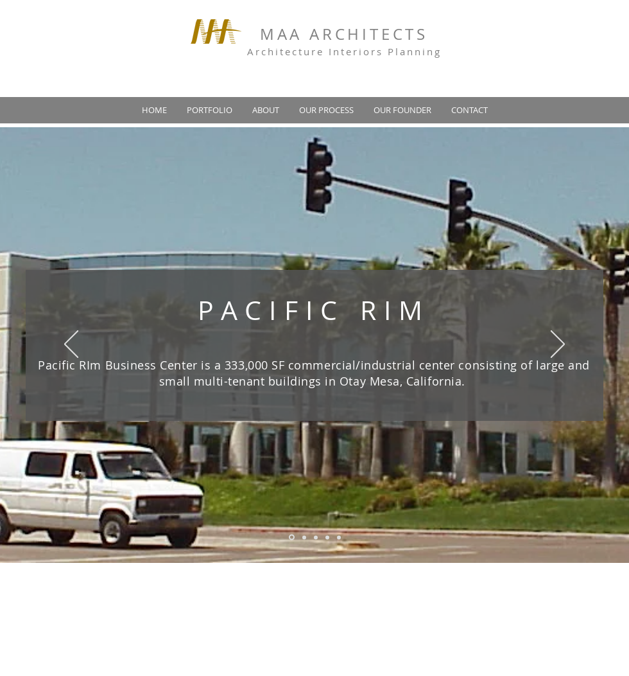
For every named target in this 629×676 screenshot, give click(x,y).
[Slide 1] (292, 537)
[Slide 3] (316, 537)
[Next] (558, 345)
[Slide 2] (304, 537)
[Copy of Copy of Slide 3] (339, 537)
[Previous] (71, 345)
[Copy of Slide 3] (327, 537)
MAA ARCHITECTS (344, 34)
